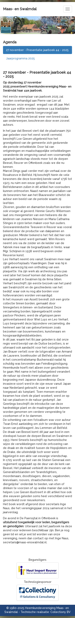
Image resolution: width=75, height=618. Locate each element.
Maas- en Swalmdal (20, 9)
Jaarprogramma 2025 (20, 58)
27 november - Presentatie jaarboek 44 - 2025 (37, 50)
